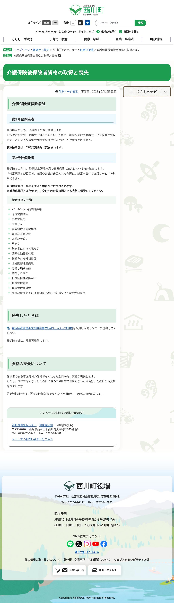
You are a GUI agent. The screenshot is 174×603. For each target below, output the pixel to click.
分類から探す (131, 31)
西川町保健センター (24, 425)
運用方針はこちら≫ (87, 552)
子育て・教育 (58, 39)
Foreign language (46, 31)
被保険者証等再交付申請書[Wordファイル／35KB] (42, 328)
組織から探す (108, 31)
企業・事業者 (125, 39)
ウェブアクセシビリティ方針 (131, 559)
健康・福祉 (91, 39)
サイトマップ (86, 31)
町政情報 (156, 39)
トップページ (22, 49)
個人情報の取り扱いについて (42, 559)
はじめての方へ (68, 31)
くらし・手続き (22, 39)
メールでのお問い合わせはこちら (32, 439)
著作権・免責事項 (74, 559)
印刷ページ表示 (68, 91)
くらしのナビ (147, 92)
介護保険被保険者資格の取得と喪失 (35, 55)
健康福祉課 (87, 49)
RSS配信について (100, 559)
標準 (46, 23)
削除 (59, 55)
